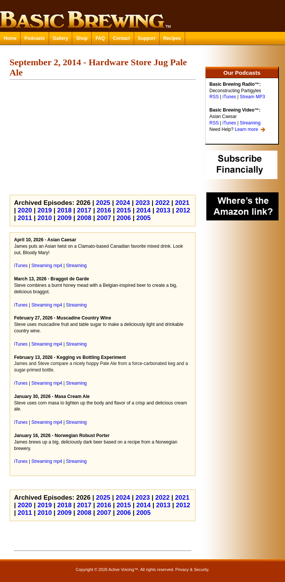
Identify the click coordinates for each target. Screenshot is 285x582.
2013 (163, 210)
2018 (64, 210)
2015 (124, 210)
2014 (143, 210)
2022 (162, 202)
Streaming (250, 123)
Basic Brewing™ (142, 15)
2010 (45, 218)
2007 (104, 218)
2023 (143, 202)
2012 (183, 210)
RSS (214, 96)
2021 (182, 202)
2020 (24, 210)
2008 (84, 218)
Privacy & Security (191, 569)
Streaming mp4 (46, 265)
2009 (64, 218)
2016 (104, 210)
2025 (103, 202)
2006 (124, 218)
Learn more (246, 129)
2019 (45, 210)
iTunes (229, 96)
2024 (123, 202)
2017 (84, 210)
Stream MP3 (252, 96)
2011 (24, 218)
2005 (143, 218)
